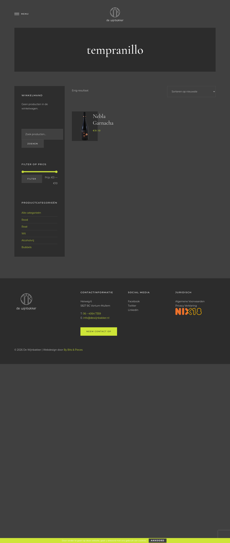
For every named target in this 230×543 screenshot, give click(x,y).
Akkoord (157, 540)
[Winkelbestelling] (191, 91)
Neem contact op (98, 331)
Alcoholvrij (28, 240)
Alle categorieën (31, 212)
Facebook (134, 301)
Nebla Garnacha (103, 119)
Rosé (24, 226)
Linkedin (133, 310)
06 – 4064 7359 (92, 313)
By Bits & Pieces (73, 349)
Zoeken (32, 143)
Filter (31, 179)
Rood (25, 219)
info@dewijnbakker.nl (96, 317)
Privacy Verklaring (186, 305)
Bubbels (26, 247)
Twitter (132, 305)
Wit (24, 233)
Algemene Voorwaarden (190, 301)
